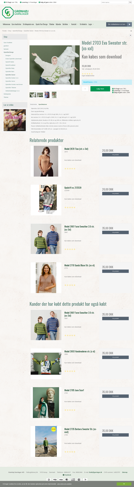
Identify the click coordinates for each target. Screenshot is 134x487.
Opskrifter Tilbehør (11, 87)
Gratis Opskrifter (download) (14, 59)
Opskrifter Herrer (10, 81)
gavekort (6, 46)
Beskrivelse (33, 104)
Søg (130, 2)
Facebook (67, 475)
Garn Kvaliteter (8, 42)
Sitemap (124, 472)
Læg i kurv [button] (100, 89)
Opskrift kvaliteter (10, 65)
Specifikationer (43, 104)
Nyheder (6, 49)
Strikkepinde (7, 94)
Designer (8, 55)
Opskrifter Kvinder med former (14, 84)
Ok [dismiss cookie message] (124, 484)
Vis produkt (115, 154)
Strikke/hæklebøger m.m (12, 91)
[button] (130, 35)
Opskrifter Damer (10, 75)
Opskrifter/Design (9, 52)
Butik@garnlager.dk (95, 472)
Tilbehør (6, 97)
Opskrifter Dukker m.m (12, 78)
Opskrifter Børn (10, 71)
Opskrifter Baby (10, 68)
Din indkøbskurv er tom (120, 24)
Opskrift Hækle (10, 62)
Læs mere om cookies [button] (64, 484)
